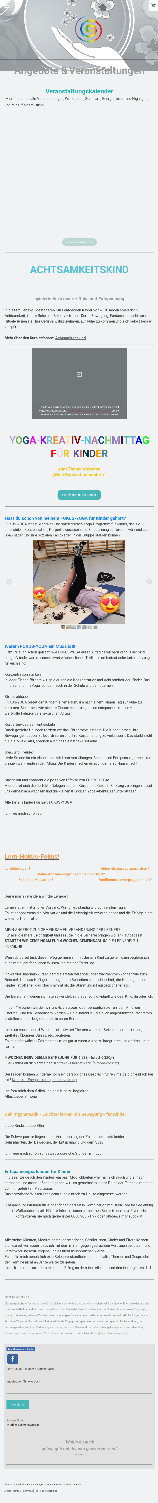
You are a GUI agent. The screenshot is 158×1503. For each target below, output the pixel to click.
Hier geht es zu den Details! (79, 242)
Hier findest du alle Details (79, 495)
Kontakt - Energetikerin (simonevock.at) (86, 1063)
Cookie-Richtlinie (12, 1492)
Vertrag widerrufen (46, 1492)
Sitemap (27, 1492)
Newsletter (18, 1405)
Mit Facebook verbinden (20, 1348)
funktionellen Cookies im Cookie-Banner (88, 410)
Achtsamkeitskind (70, 338)
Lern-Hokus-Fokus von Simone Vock (30, 1370)
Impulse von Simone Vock (23, 1382)
